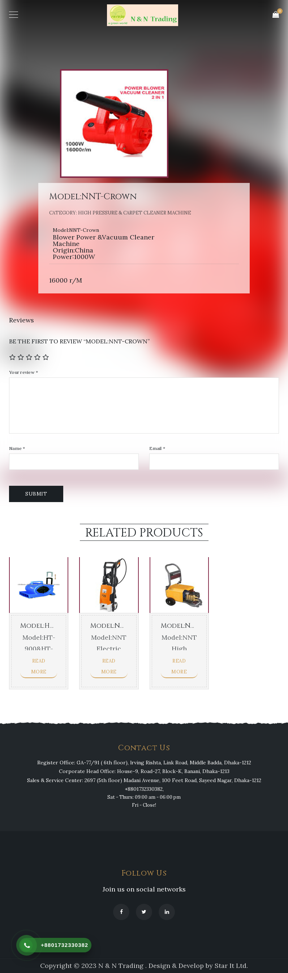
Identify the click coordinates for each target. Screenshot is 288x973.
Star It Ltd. (231, 965)
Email (157, 448)
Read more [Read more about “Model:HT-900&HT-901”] (39, 666)
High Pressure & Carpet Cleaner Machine (134, 213)
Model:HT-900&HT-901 (57, 625)
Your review (23, 372)
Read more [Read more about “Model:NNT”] (109, 666)
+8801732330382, (144, 789)
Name (17, 448)
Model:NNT (110, 625)
